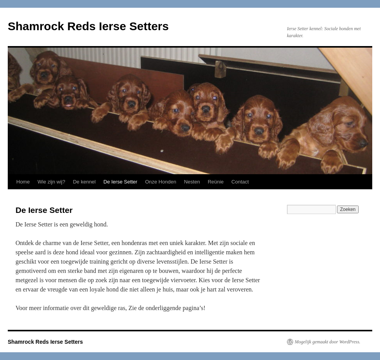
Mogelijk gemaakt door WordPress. (327, 342)
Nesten (192, 182)
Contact (240, 182)
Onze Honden (160, 182)
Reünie (216, 182)
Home (23, 182)
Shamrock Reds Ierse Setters (88, 26)
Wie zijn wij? (52, 182)
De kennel (84, 182)
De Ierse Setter (120, 182)
